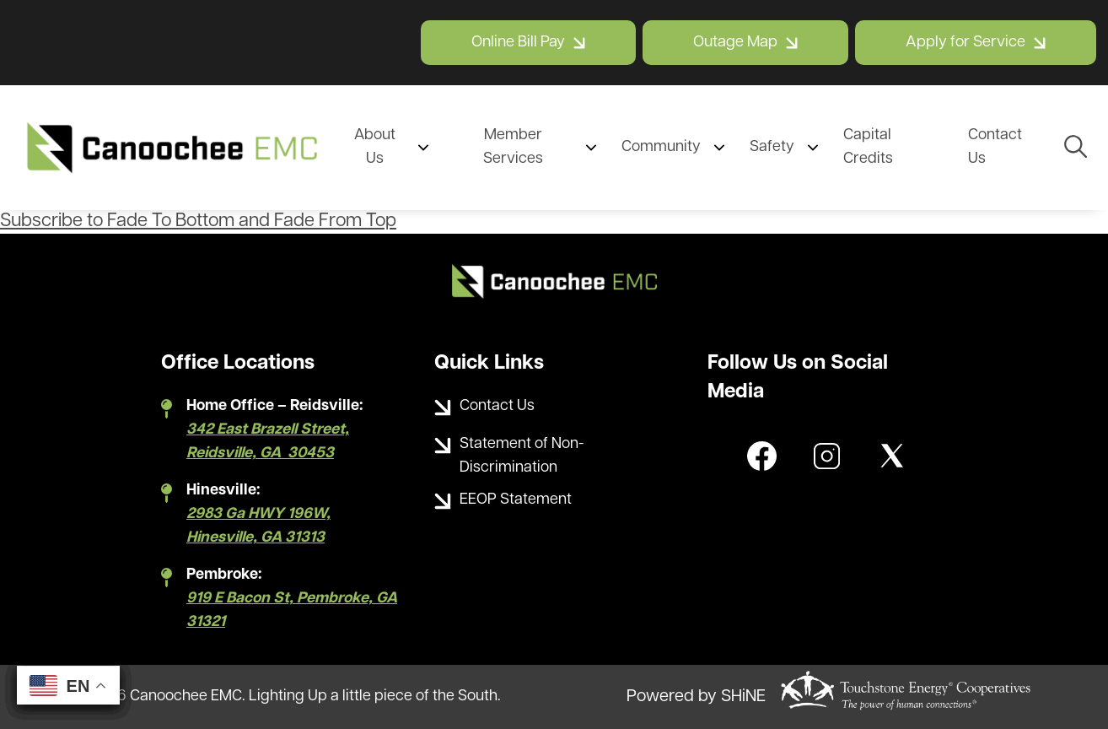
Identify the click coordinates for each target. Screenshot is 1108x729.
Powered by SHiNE (696, 696)
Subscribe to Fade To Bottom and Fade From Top (198, 221)
